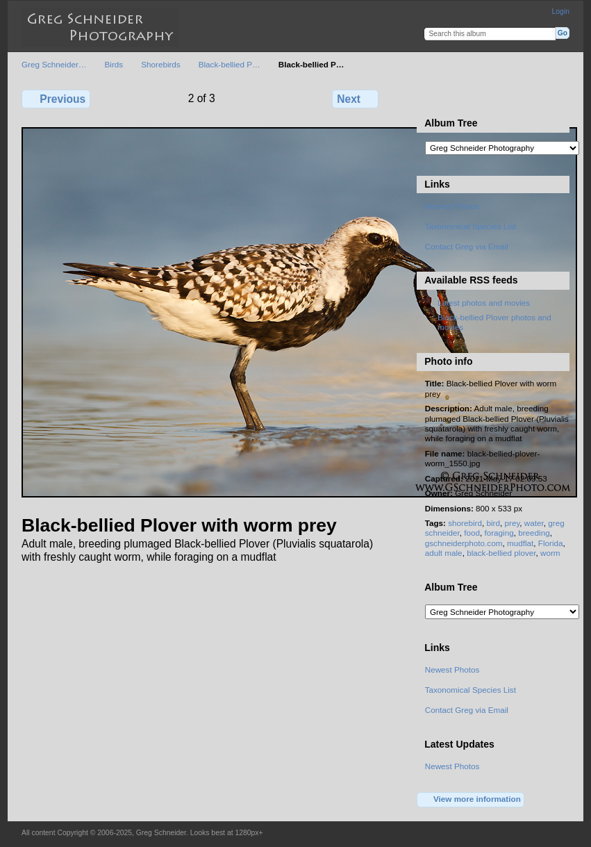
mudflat (520, 543)
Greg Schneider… (54, 64)
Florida (550, 543)
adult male (444, 552)
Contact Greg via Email (466, 246)
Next (355, 98)
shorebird (465, 522)
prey (511, 522)
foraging (498, 532)
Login (560, 11)
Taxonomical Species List (470, 226)
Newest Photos (452, 206)
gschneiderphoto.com (464, 543)
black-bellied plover (501, 552)
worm (550, 552)
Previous (55, 98)
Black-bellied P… (229, 64)
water (534, 522)
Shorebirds (161, 64)
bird (493, 522)
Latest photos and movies (484, 302)
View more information (471, 799)
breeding (534, 532)
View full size (432, 97)
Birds (114, 64)
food (472, 532)
